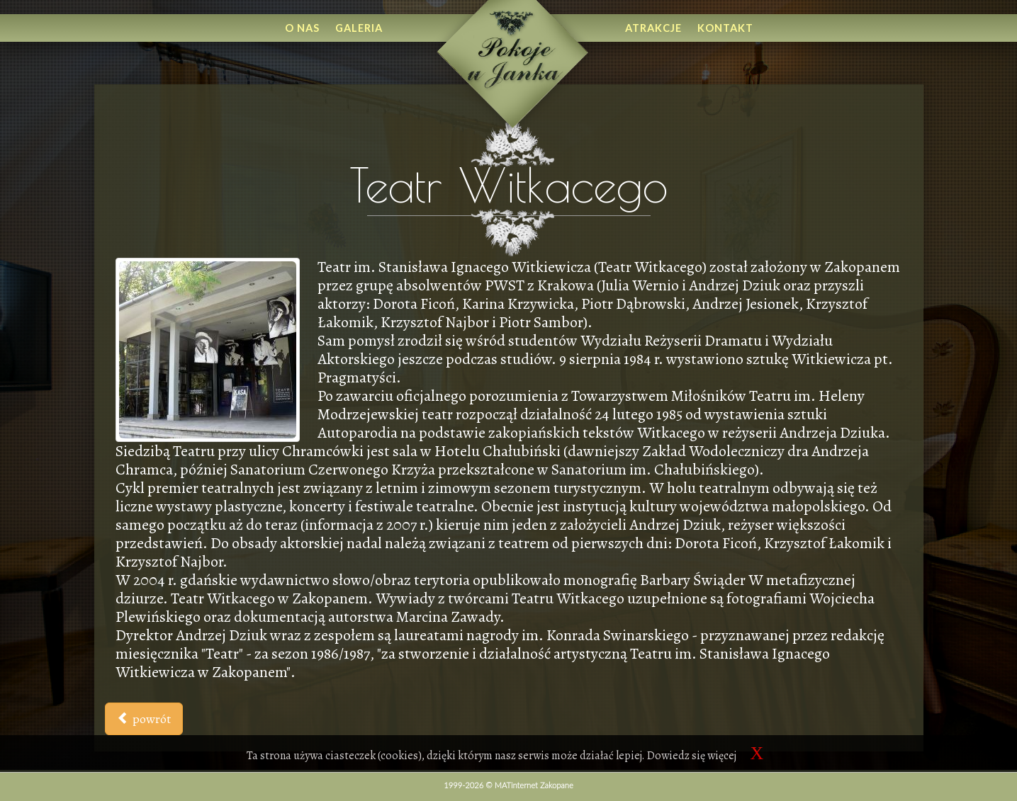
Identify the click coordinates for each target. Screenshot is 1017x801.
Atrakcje (653, 28)
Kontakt (725, 28)
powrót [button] (144, 718)
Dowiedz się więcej (691, 755)
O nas (302, 28)
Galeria (359, 28)
